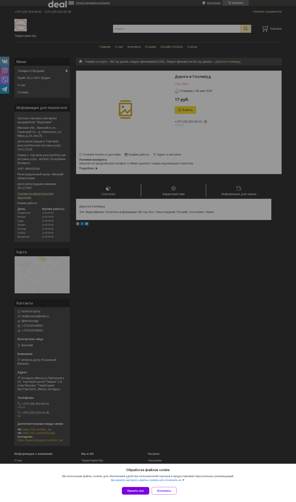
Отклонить (166, 490)
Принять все (135, 490)
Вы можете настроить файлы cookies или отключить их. (146, 481)
